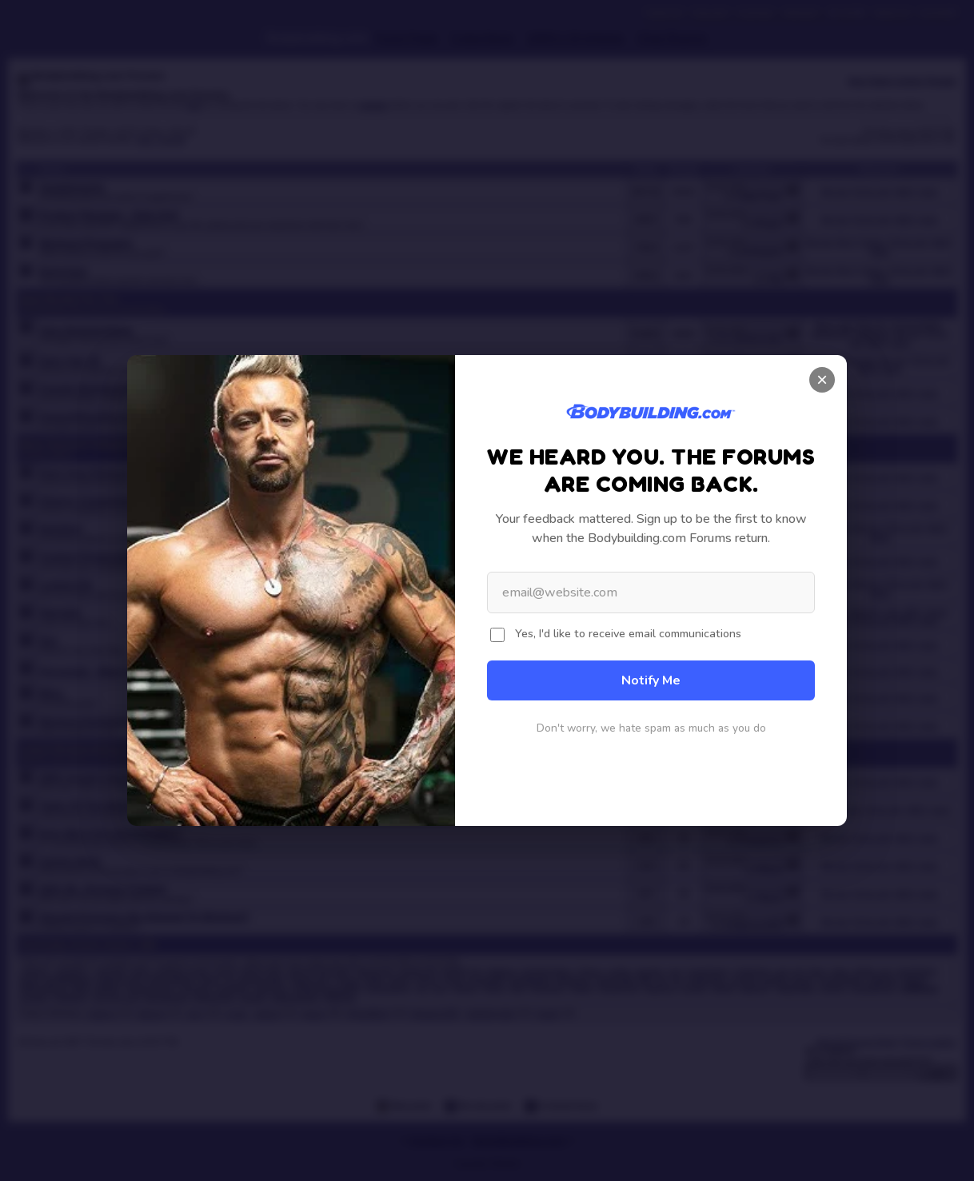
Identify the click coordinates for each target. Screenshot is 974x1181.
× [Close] (822, 379)
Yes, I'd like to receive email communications (628, 633)
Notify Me (651, 680)
